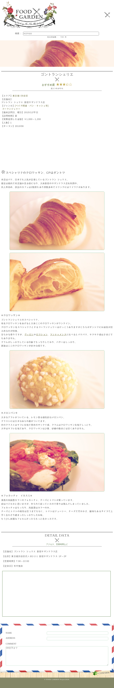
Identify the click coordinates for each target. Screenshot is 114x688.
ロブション (42, 335)
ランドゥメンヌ (58, 335)
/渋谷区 (24, 96)
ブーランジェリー (11, 109)
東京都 (16, 96)
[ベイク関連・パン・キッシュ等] (32, 106)
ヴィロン (29, 335)
